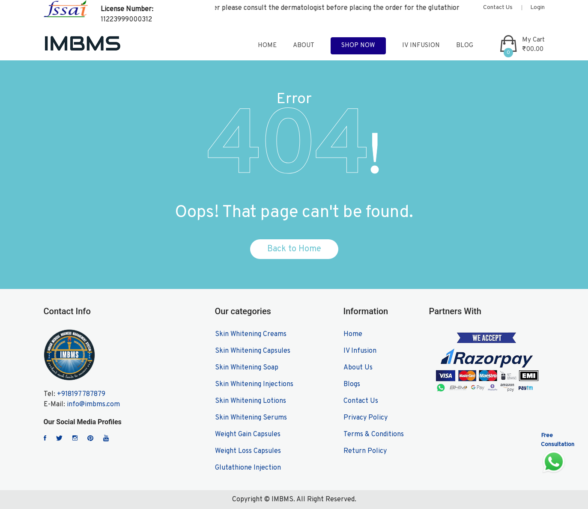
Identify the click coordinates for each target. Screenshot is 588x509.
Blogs (351, 384)
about (303, 46)
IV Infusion (421, 46)
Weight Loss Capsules (248, 451)
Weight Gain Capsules (248, 434)
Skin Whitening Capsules (252, 351)
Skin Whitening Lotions (250, 401)
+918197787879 (81, 394)
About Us (358, 367)
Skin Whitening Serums (251, 418)
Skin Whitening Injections (254, 384)
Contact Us (498, 7)
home (267, 46)
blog (464, 46)
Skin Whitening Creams (251, 334)
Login (537, 7)
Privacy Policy (365, 418)
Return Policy (365, 451)
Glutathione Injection (248, 468)
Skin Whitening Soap (246, 367)
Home (352, 334)
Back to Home (294, 249)
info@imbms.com (93, 404)
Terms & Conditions (373, 434)
